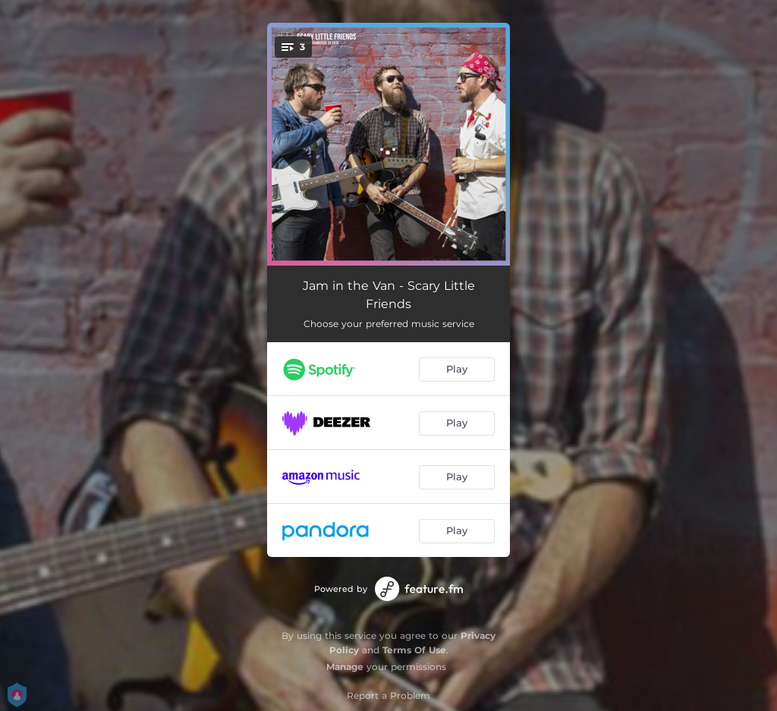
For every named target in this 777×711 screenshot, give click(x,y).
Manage (344, 666)
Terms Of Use (414, 650)
